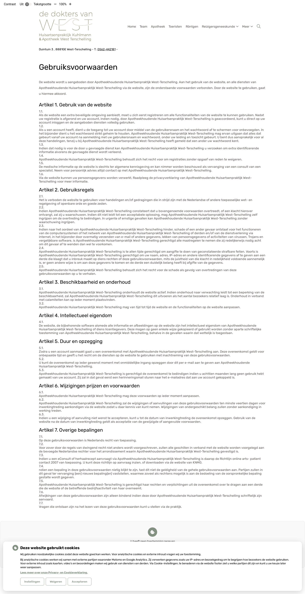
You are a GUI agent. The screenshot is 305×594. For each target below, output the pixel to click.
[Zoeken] (258, 26)
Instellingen (32, 581)
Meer (245, 26)
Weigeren (56, 581)
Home (132, 26)
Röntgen (192, 26)
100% (63, 4)
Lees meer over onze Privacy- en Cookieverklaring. (54, 572)
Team (143, 26)
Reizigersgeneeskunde (218, 26)
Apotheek (158, 26)
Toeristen (175, 26)
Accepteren (79, 581)
